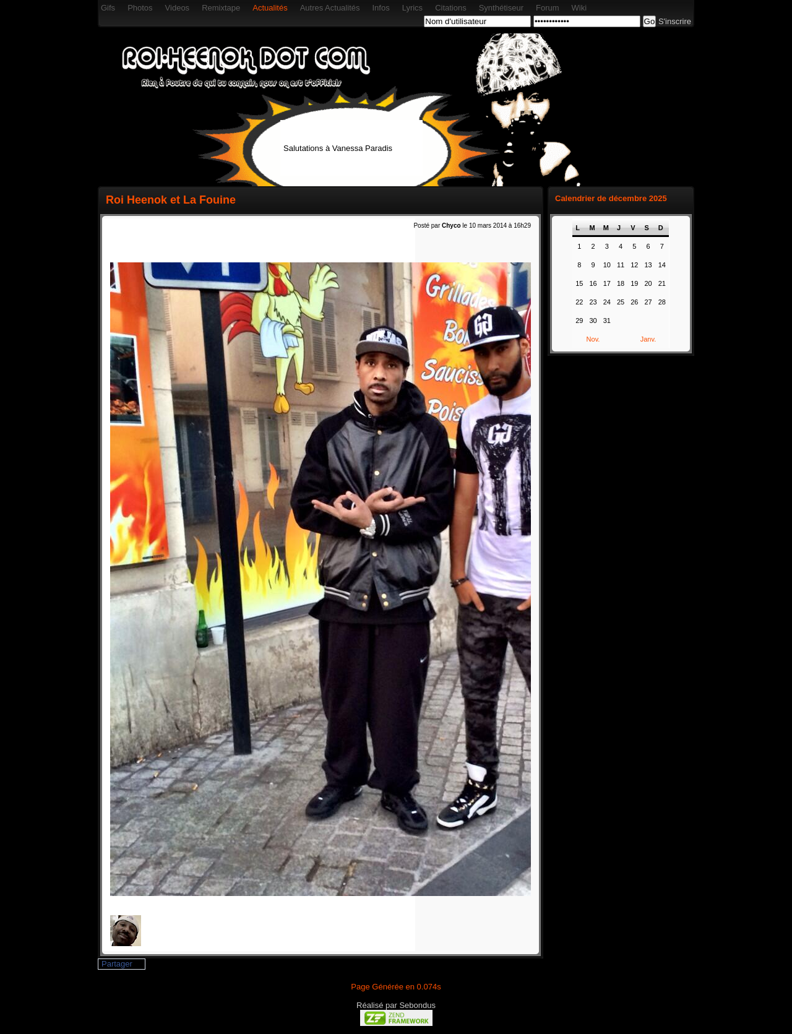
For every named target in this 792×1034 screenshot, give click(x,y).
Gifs (108, 7)
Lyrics (412, 7)
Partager (116, 963)
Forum (547, 7)
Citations (451, 7)
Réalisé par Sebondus (396, 1005)
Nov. (593, 339)
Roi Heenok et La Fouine (171, 200)
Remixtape (221, 7)
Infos (380, 7)
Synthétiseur (501, 7)
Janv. (648, 339)
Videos (177, 7)
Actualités (269, 7)
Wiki (579, 7)
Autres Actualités (330, 7)
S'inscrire (674, 21)
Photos (139, 7)
